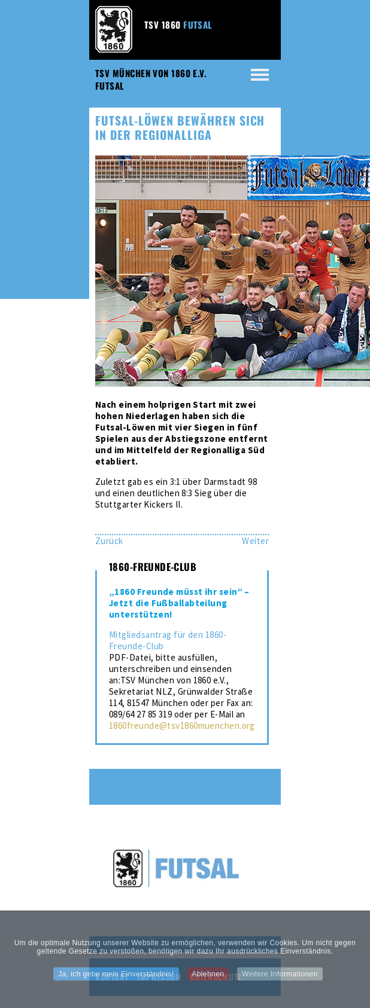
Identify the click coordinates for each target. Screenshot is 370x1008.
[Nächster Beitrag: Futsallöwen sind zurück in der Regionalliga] (255, 540)
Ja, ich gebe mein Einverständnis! (116, 977)
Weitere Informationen (280, 977)
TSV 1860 (178, 24)
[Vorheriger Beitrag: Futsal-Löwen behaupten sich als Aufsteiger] (109, 540)
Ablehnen (208, 977)
